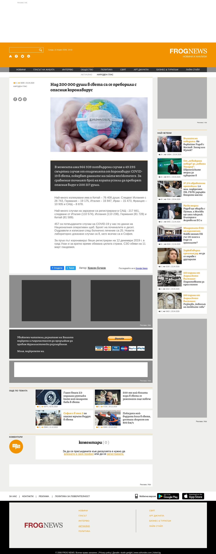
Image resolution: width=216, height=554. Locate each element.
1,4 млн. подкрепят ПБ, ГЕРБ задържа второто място (194, 189)
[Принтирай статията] (25, 99)
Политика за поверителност (72, 496)
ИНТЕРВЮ (67, 69)
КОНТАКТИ (27, 496)
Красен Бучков (97, 268)
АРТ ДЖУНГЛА (141, 69)
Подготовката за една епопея (193, 278)
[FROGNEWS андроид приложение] (168, 496)
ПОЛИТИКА (107, 69)
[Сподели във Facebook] (15, 99)
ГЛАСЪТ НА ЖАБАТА (43, 69)
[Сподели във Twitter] (20, 99)
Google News (141, 268)
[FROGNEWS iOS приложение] (193, 496)
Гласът (83, 516)
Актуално (84, 526)
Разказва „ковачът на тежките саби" (194, 301)
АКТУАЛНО (86, 74)
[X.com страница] (22, 56)
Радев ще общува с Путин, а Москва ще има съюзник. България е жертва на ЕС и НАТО (194, 214)
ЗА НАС (13, 496)
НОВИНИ (21, 69)
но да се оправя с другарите (194, 255)
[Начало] (10, 56)
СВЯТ (123, 69)
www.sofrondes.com (143, 553)
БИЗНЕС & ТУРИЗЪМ (167, 69)
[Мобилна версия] (145, 496)
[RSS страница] (28, 56)
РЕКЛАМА (44, 496)
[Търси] (41, 49)
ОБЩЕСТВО (87, 69)
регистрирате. (115, 454)
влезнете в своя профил (79, 454)
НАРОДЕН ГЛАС (105, 74)
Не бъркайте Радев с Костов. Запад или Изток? (194, 144)
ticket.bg (157, 553)
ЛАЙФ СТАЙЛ (193, 69)
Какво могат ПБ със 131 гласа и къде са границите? (193, 235)
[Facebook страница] (16, 56)
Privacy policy (105, 553)
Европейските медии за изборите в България (194, 169)
